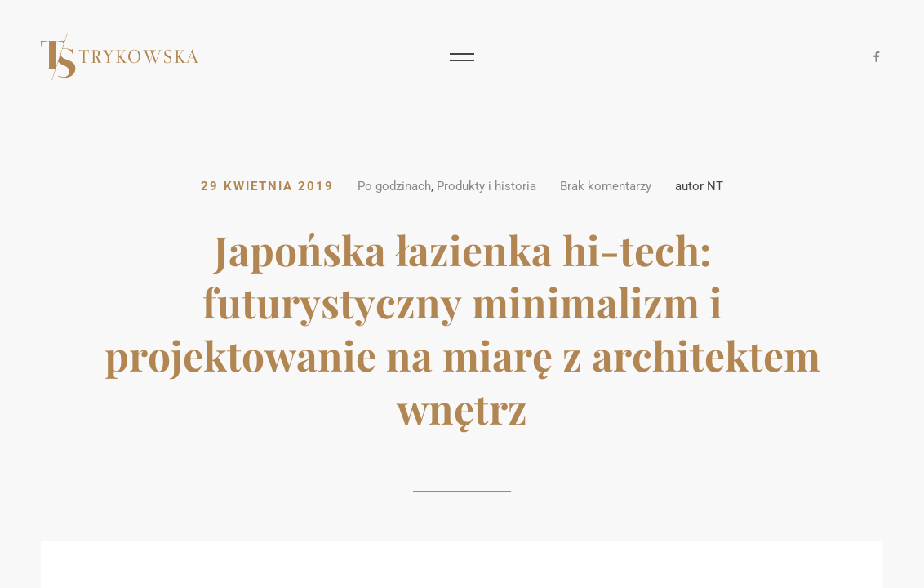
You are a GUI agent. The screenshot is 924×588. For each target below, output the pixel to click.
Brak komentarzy (605, 187)
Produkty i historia (486, 187)
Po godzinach (394, 187)
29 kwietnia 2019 (267, 187)
